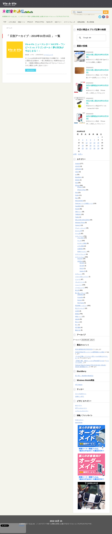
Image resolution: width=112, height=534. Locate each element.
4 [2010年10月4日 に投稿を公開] (82, 140)
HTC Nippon (78, 384)
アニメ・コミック (80, 228)
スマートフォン (79, 257)
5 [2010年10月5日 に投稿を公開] (86, 140)
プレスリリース (79, 282)
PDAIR (77, 209)
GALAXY (80, 258)
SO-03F (82, 263)
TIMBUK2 (78, 214)
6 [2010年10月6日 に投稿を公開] (90, 140)
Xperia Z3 (82, 271)
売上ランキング (79, 308)
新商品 (77, 314)
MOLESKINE (79, 201)
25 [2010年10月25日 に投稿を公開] (83, 148)
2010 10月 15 (56, 521)
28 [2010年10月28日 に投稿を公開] (94, 148)
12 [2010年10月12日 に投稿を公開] (87, 143)
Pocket (21, 525)
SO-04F (82, 266)
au (76, 174)
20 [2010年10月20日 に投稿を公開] (90, 145)
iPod (76, 192)
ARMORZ (80, 294)
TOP (4, 22)
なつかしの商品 (82, 243)
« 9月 (75, 154)
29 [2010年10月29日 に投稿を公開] (98, 148)
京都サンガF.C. (79, 396)
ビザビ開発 (80, 246)
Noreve (79, 300)
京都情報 (80, 249)
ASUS (77, 172)
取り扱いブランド (80, 293)
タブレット (78, 274)
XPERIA (79, 261)
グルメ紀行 (80, 238)
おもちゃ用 (78, 231)
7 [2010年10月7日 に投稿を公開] (94, 140)
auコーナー (78, 405)
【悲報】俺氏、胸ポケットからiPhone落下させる (89, 361)
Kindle (77, 195)
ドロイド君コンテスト (81, 276)
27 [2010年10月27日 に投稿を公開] (90, 148)
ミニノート (78, 285)
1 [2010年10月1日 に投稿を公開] (98, 137)
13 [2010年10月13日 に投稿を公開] (90, 143)
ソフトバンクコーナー (81, 411)
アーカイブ (77, 340)
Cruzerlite (80, 297)
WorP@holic (79, 422)
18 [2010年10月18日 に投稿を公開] (83, 145)
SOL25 (82, 268)
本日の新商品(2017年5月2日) (83, 349)
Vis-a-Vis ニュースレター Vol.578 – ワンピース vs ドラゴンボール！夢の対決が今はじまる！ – (45, 47)
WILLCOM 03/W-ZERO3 (82, 220)
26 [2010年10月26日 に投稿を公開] (87, 148)
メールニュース (48, 54)
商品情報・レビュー (81, 305)
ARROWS (78, 169)
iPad (76, 182)
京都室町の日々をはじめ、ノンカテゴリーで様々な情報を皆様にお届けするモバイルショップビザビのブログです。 (56, 524)
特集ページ (21, 22)
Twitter (77, 217)
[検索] (91, 37)
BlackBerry (78, 177)
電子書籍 (77, 327)
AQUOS (77, 166)
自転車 (77, 319)
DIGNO (77, 180)
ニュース (77, 279)
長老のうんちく (82, 251)
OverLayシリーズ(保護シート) (84, 203)
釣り (76, 324)
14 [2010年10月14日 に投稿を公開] (94, 143)
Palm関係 (78, 206)
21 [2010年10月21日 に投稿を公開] (94, 145)
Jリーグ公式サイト (80, 394)
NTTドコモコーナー (81, 408)
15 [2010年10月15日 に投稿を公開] (98, 143)
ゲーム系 (77, 233)
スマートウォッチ (69, 22)
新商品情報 (81, 22)
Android (77, 163)
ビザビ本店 (12, 22)
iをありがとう (79, 420)
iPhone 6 (30, 22)
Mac (76, 198)
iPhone (77, 185)
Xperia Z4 (49, 22)
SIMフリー (58, 22)
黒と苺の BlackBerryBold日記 (84, 375)
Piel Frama (80, 303)
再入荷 (77, 290)
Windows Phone (80, 222)
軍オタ (77, 322)
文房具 (77, 311)
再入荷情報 (90, 22)
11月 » (80, 154)
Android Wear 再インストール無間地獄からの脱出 (89, 352)
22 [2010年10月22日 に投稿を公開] (98, 145)
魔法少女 (77, 330)
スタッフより (79, 236)
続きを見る (30, 70)
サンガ (79, 240)
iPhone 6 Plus (39, 22)
